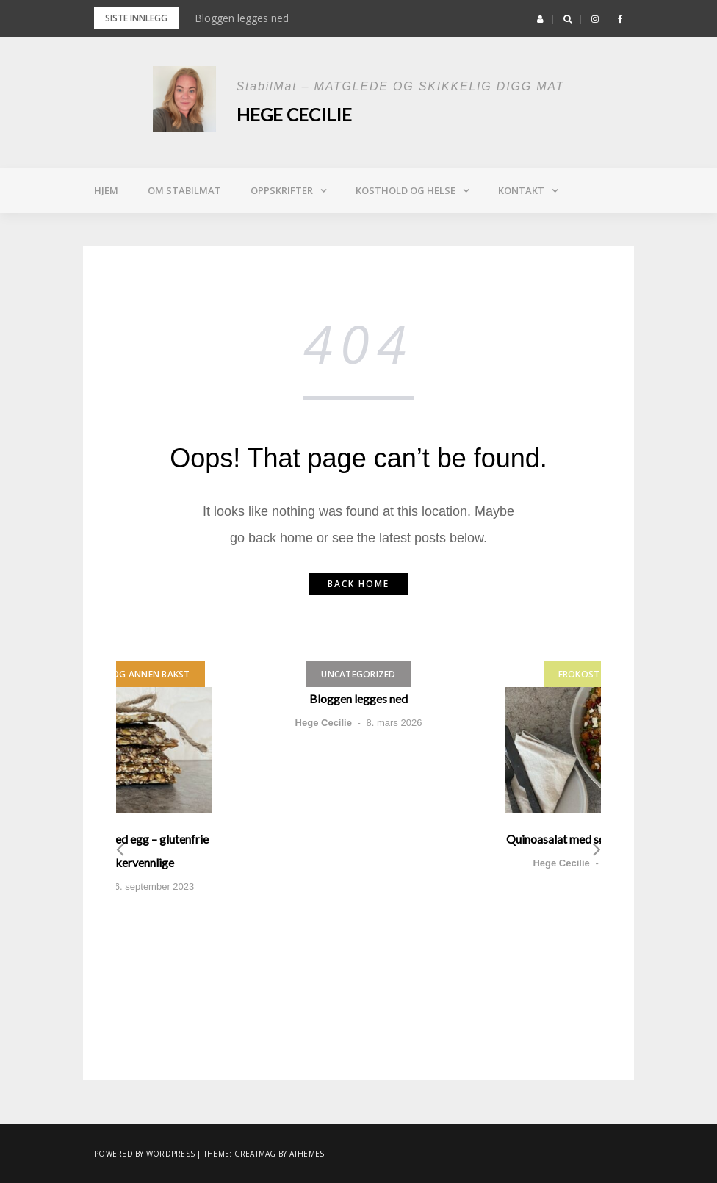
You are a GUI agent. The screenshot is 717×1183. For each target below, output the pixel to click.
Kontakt (521, 190)
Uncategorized (358, 674)
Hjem (106, 190)
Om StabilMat (184, 190)
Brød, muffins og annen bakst (116, 674)
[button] (540, 19)
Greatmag (255, 1153)
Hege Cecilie (294, 114)
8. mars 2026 (394, 722)
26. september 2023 (152, 886)
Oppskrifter (282, 190)
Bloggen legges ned (242, 18)
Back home (358, 584)
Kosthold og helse (405, 190)
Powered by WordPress (144, 1153)
